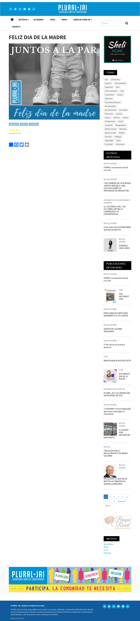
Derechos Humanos (112, 102)
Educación (109, 114)
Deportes (108, 98)
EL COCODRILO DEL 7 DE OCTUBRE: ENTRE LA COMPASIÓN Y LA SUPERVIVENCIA (115, 210)
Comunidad (109, 95)
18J (106, 79)
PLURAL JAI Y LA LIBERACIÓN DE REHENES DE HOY (117, 394)
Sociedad (33, 124)
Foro (106, 550)
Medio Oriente (110, 129)
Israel (120, 121)
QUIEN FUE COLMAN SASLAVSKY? (113, 330)
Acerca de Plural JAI (81, 20)
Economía (123, 110)
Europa (119, 114)
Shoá (118, 140)
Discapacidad (110, 106)
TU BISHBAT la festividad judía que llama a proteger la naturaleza (117, 411)
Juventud (108, 125)
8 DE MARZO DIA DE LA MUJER (124, 376)
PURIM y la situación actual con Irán (116, 168)
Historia (117, 117)
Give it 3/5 (14, 130)
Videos (64, 19)
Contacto (16, 26)
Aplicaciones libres (17, 618)
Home (12, 18)
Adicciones (115, 79)
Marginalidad (121, 125)
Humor (125, 117)
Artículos (22, 20)
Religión (118, 136)
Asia (122, 91)
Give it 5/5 (19, 130)
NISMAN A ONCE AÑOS (124, 246)
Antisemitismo (120, 83)
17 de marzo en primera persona (114, 345)
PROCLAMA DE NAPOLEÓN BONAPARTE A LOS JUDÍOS (116, 314)
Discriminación (110, 110)
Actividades (38, 19)
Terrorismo (120, 144)
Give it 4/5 (17, 130)
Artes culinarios (111, 91)
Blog (106, 547)
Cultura (24, 124)
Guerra (107, 117)
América (108, 83)
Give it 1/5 (10, 130)
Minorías (123, 129)
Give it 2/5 (12, 130)
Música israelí (110, 133)
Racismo (108, 136)
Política (122, 133)
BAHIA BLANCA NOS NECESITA (117, 360)
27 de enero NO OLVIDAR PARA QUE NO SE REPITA (117, 228)
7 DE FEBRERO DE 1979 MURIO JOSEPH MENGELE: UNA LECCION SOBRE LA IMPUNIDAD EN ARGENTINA (117, 187)
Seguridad (109, 140)
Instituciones (110, 121)
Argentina (14, 124)
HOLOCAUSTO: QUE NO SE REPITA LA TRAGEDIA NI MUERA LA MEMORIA (115, 481)
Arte (117, 87)
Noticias (107, 553)
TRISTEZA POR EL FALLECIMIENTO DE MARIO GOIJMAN (116, 453)
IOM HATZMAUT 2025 (124, 296)
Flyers (52, 19)
